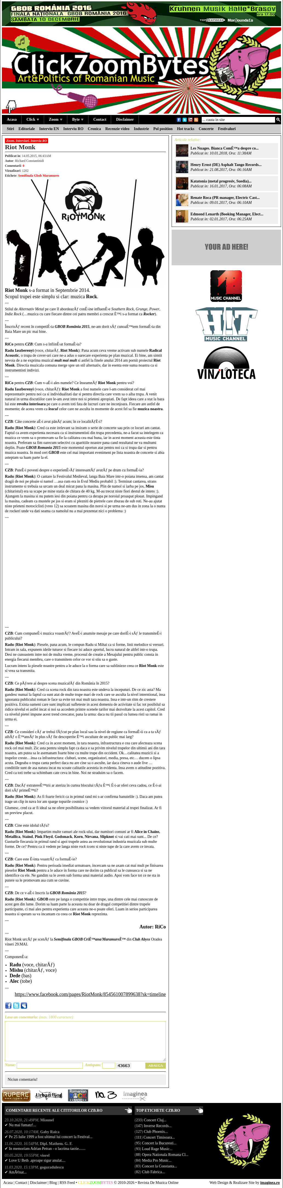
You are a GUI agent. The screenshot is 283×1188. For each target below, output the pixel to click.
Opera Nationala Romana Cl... (165, 1155)
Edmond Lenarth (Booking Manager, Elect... (226, 214)
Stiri (10, 129)
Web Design (219, 1183)
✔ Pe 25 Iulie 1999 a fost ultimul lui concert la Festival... (49, 1137)
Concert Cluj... (156, 1120)
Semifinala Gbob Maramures (38, 176)
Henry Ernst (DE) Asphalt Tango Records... (226, 165)
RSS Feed (67, 1183)
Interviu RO (73, 129)
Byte (77, 119)
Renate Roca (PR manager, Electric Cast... (225, 198)
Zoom (55, 119)
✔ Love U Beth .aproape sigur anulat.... (35, 1160)
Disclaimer (125, 119)
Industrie (141, 129)
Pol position (162, 129)
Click (33, 119)
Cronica (94, 129)
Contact (99, 119)
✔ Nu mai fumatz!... (20, 1125)
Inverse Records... (158, 1126)
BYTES (107, 1183)
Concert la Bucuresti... (159, 1143)
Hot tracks (185, 129)
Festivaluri (227, 129)
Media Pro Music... (157, 1160)
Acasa (12, 119)
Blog (53, 1183)
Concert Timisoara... (159, 1137)
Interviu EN (49, 129)
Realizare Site (244, 1183)
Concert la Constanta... (160, 1166)
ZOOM (95, 1183)
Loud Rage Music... (157, 1149)
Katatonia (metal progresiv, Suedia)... (221, 181)
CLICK (83, 1183)
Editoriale (26, 129)
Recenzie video (117, 129)
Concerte (206, 129)
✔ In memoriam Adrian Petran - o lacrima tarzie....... (45, 1149)
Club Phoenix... (156, 1132)
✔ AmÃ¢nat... (16, 1172)
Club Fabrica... (154, 1172)
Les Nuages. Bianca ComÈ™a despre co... (224, 148)
